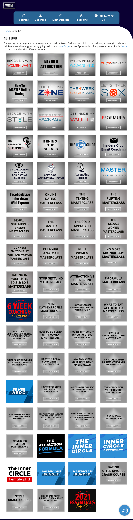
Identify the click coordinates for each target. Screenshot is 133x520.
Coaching (41, 18)
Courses (24, 18)
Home (7, 31)
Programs (81, 18)
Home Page (63, 47)
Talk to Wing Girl (104, 18)
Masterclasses (61, 18)
